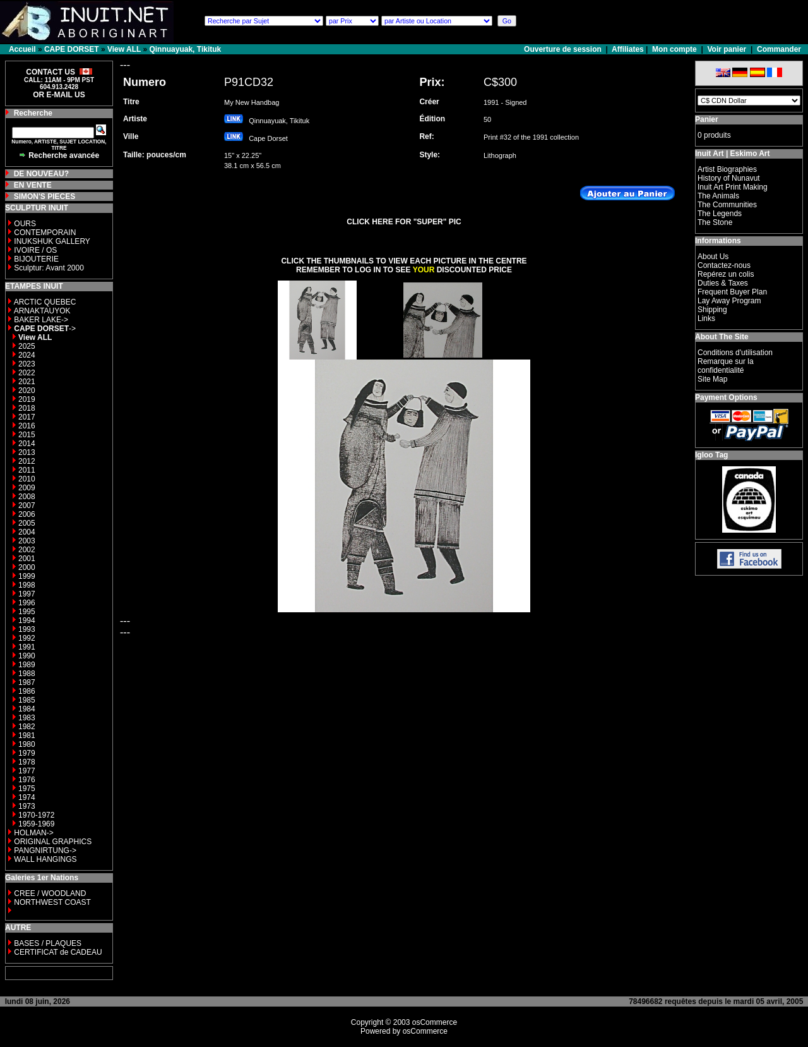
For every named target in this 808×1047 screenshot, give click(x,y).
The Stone (715, 222)
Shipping (712, 309)
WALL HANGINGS (45, 859)
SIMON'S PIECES (45, 196)
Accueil (22, 49)
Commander (779, 49)
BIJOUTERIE (36, 259)
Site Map (712, 379)
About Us (713, 256)
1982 (26, 726)
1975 (26, 788)
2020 (26, 390)
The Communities (727, 204)
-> (45, 328)
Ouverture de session (563, 49)
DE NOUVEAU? (41, 173)
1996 (26, 602)
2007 (26, 505)
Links (706, 318)
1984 (26, 709)
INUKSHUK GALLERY (52, 241)
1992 (26, 638)
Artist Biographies (727, 169)
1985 (26, 700)
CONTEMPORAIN (45, 232)
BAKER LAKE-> (41, 319)
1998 (26, 585)
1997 (26, 594)
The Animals (718, 195)
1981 (26, 735)
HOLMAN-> (33, 832)
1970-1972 (36, 815)
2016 (26, 425)
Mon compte (674, 49)
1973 (26, 806)
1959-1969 (36, 824)
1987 (26, 682)
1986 (26, 691)
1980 (26, 744)
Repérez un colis (726, 274)
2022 (26, 372)
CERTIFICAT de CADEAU (58, 952)
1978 (26, 762)
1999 (26, 576)
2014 (26, 443)
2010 (26, 479)
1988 (26, 673)
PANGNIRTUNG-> (45, 850)
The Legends (720, 213)
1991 (26, 647)
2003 (26, 540)
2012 (26, 461)
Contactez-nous (724, 265)
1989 (26, 664)
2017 (26, 417)
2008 (26, 496)
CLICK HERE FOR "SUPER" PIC (404, 221)
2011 (26, 470)
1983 (26, 717)
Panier (706, 119)
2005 (26, 523)
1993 (26, 629)
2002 (26, 549)
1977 (26, 770)
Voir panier (726, 49)
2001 (26, 558)
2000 (26, 567)
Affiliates (628, 49)
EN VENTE (33, 185)
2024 (26, 355)
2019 (26, 399)
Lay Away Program (729, 300)
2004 (26, 532)
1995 (26, 611)
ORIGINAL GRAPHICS (53, 841)
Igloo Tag (711, 455)
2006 (26, 514)
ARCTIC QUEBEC (45, 302)
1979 (26, 753)
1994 (26, 620)
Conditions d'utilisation (735, 352)
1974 (26, 797)
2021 (26, 381)
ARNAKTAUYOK (42, 310)
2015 (26, 434)
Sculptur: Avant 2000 (49, 267)
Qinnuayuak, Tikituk (185, 49)
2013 (26, 452)
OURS (25, 223)
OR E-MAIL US (59, 94)
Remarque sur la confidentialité (726, 366)
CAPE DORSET (71, 49)
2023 (26, 364)
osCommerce (434, 1022)
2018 (26, 408)
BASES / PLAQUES (47, 943)
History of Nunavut (729, 178)
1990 (26, 655)
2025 (26, 346)
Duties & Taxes (723, 283)
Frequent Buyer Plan (732, 291)
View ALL (124, 49)
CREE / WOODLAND (49, 893)
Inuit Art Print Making (733, 187)
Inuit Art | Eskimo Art (732, 153)
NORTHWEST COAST (51, 902)
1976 (26, 779)
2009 (26, 487)
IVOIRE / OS (35, 250)
